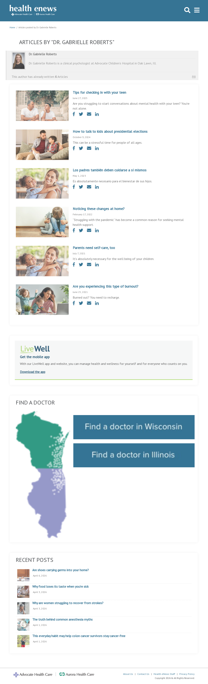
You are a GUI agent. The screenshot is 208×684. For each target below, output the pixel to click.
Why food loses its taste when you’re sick (60, 586)
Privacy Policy (187, 673)
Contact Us (143, 673)
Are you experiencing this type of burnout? (105, 286)
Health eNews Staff (164, 673)
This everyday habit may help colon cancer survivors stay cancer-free (78, 636)
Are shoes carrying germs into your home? (60, 570)
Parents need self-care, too (94, 247)
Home (12, 27)
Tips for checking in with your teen (99, 92)
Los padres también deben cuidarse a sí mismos (109, 170)
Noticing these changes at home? (99, 208)
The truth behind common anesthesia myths (62, 619)
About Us (128, 673)
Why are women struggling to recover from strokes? (67, 603)
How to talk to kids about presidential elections (110, 131)
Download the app (32, 372)
